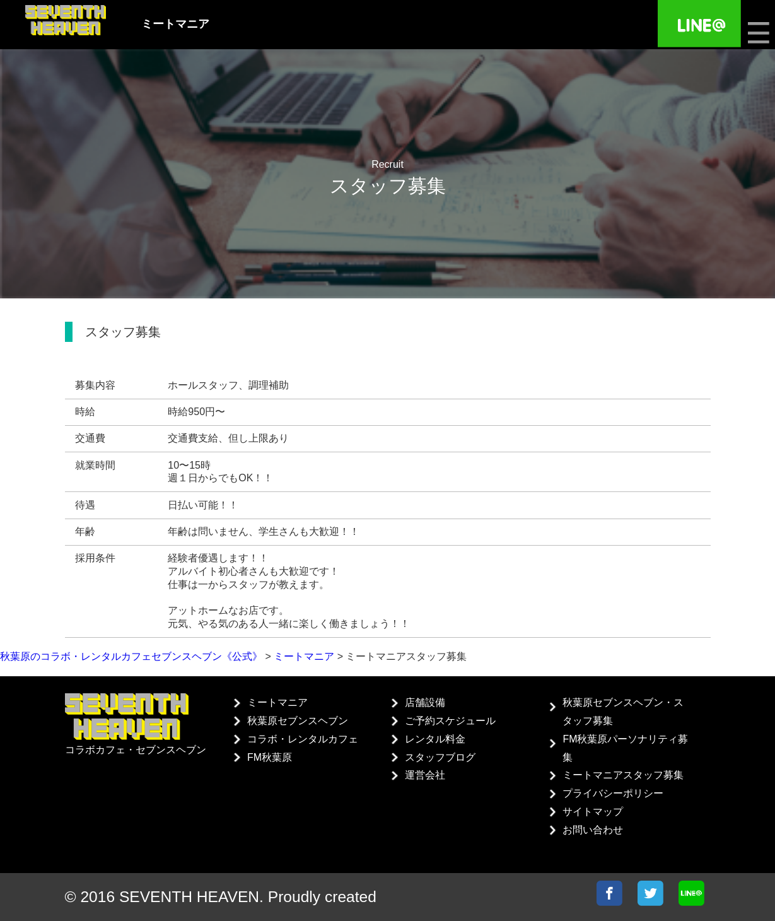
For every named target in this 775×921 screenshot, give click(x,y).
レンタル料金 (435, 739)
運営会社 (425, 775)
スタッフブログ (440, 757)
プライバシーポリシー (612, 793)
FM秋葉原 (269, 757)
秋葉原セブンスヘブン (297, 720)
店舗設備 (425, 702)
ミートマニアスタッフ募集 (623, 775)
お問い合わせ (592, 829)
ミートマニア (277, 702)
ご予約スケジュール (450, 720)
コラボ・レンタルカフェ (302, 739)
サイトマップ (592, 811)
